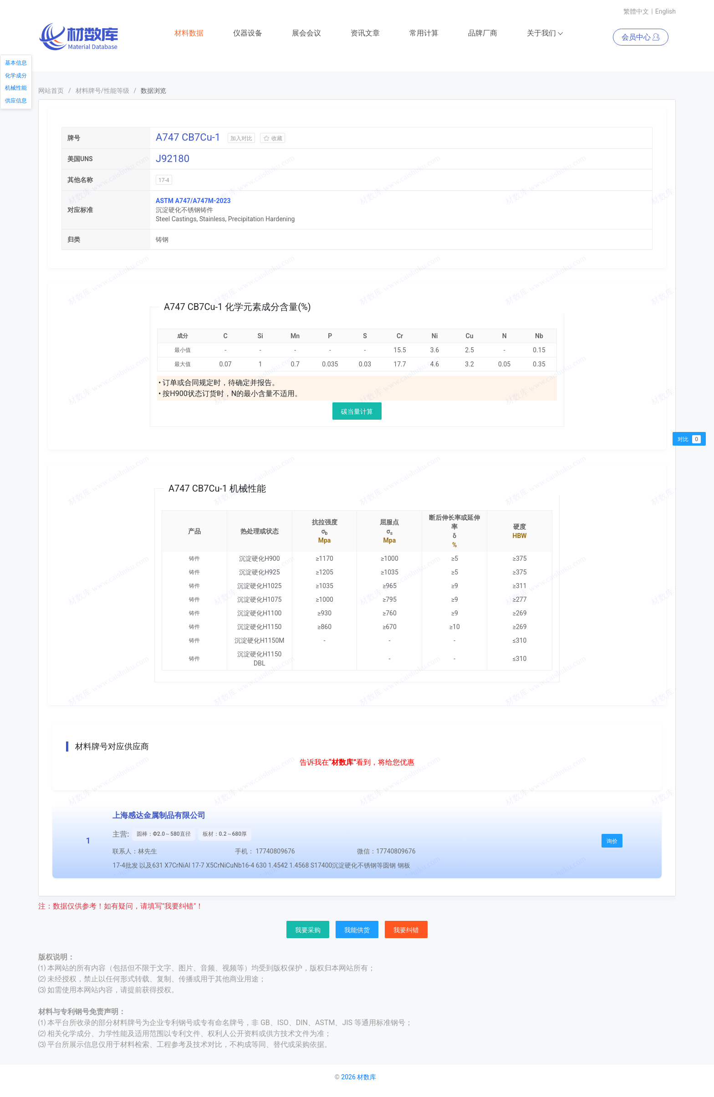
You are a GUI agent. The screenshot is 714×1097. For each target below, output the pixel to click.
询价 (612, 841)
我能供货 (357, 930)
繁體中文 (636, 11)
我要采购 (308, 930)
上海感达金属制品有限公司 (158, 815)
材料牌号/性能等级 (102, 91)
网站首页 (51, 91)
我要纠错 (406, 930)
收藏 (272, 139)
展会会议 (306, 33)
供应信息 (16, 100)
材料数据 (189, 33)
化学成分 (16, 75)
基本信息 (16, 63)
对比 (689, 439)
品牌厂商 (482, 33)
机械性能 (16, 88)
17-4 (163, 181)
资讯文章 (365, 33)
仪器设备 (247, 33)
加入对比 (241, 139)
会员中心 (641, 37)
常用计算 (424, 33)
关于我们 (545, 33)
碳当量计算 (357, 412)
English (665, 11)
